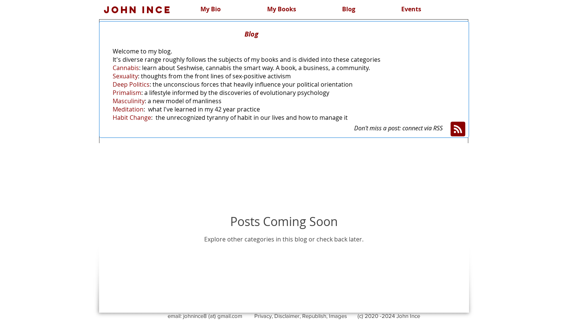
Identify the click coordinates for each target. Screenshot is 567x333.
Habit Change (132, 117)
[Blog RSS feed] (458, 129)
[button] (348, 9)
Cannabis (126, 68)
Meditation (128, 109)
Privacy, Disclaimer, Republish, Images (300, 316)
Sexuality (125, 76)
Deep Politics (131, 84)
